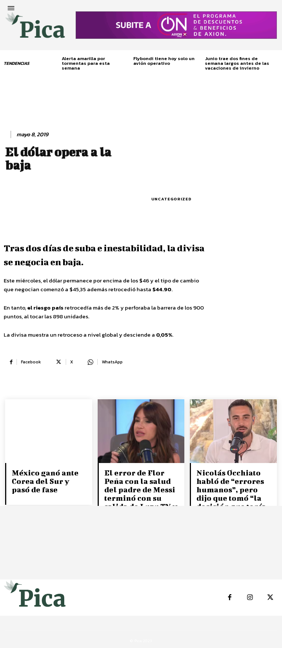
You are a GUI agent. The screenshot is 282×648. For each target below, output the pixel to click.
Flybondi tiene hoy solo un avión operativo (164, 61)
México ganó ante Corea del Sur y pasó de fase (49, 480)
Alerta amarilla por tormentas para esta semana (86, 63)
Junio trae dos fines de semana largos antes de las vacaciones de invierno (237, 63)
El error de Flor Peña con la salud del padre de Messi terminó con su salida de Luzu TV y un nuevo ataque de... (139, 496)
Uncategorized (171, 199)
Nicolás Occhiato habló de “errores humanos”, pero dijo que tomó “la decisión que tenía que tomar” (233, 492)
